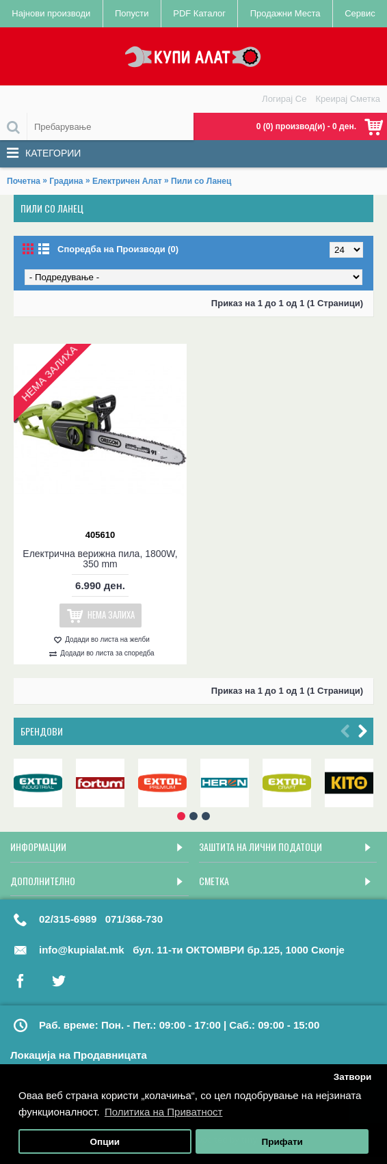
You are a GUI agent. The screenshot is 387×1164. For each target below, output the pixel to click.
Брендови (42, 731)
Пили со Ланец (201, 181)
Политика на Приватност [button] (164, 1112)
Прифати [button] (281, 1142)
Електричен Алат (127, 181)
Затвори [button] (353, 1077)
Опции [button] (105, 1142)
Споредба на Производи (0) (117, 249)
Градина (66, 181)
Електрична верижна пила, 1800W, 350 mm (100, 558)
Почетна (23, 181)
